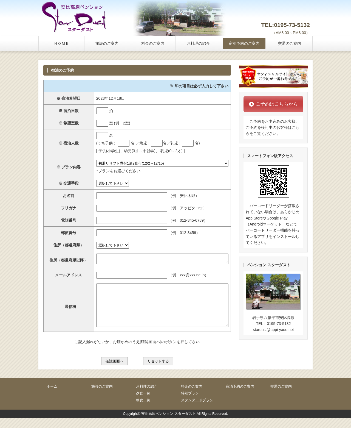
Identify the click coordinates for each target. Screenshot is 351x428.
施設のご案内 (106, 43)
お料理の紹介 (198, 43)
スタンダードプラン (197, 410)
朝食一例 (143, 410)
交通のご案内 (289, 43)
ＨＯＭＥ (61, 43)
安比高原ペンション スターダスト (168, 424)
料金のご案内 (152, 43)
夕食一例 (143, 403)
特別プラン (190, 403)
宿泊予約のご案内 (244, 43)
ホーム (52, 396)
